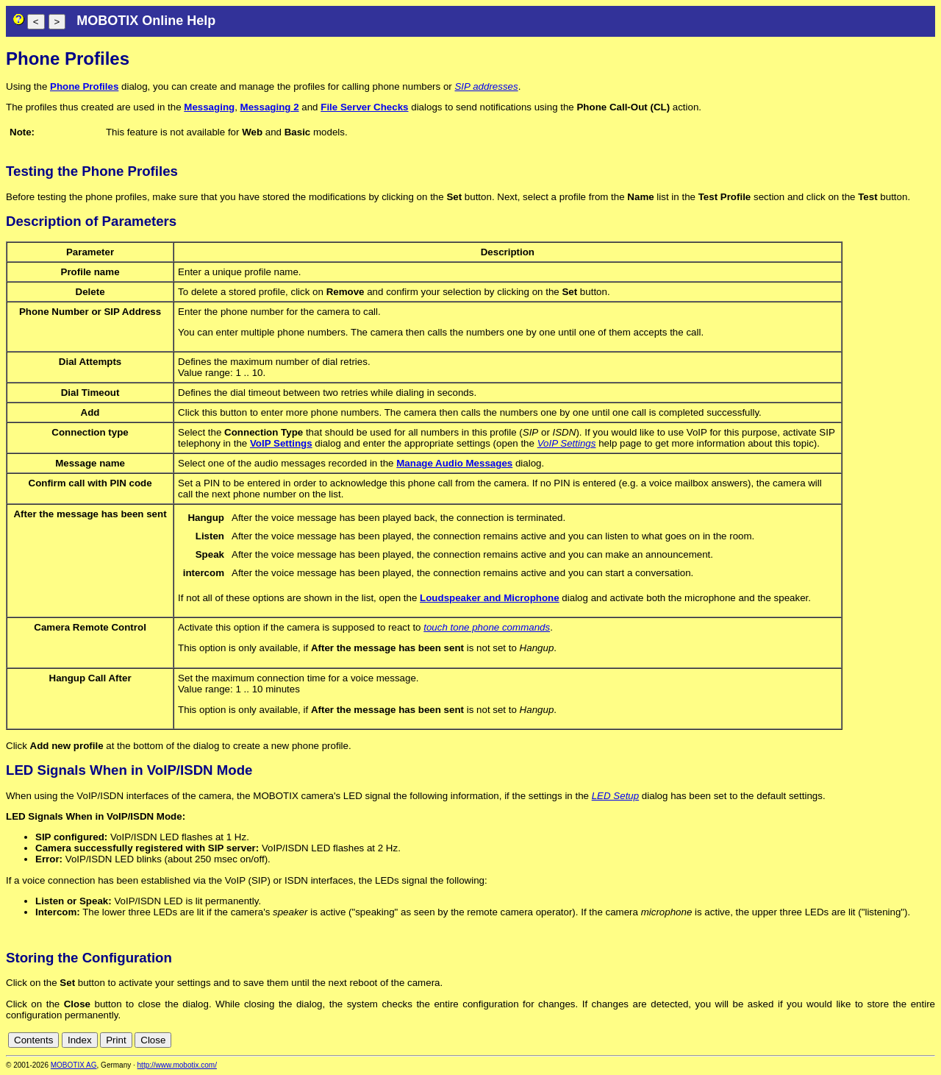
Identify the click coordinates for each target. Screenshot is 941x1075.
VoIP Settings (281, 443)
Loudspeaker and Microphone (489, 597)
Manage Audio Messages (454, 463)
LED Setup (615, 795)
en (927, 1040)
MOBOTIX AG (74, 1065)
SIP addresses (486, 86)
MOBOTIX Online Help (145, 20)
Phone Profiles (84, 86)
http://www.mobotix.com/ (177, 1065)
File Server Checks (364, 107)
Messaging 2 (269, 107)
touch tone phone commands (486, 627)
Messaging (209, 107)
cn (911, 1040)
